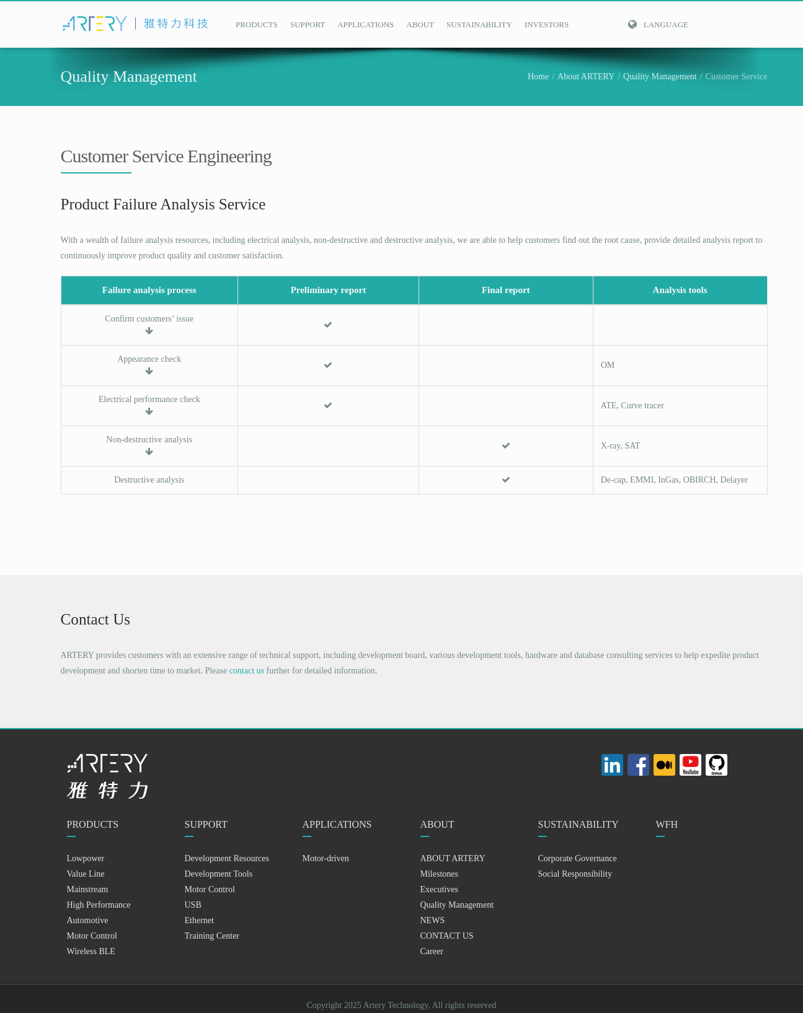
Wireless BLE (91, 951)
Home (538, 76)
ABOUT (420, 24)
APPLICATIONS (365, 24)
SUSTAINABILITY (479, 24)
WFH (667, 824)
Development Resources (227, 858)
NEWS (432, 920)
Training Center (212, 936)
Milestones (439, 874)
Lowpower (86, 858)
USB (193, 905)
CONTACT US (447, 936)
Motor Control (92, 936)
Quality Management (660, 76)
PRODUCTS (257, 24)
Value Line (86, 874)
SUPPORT (307, 24)
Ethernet (199, 920)
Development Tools (219, 874)
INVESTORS (547, 24)
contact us (246, 670)
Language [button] (658, 24)
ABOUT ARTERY (453, 858)
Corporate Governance (577, 858)
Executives (439, 889)
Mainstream (88, 889)
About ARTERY (585, 76)
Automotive (88, 920)
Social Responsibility (575, 874)
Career (431, 951)
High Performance (99, 905)
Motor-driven (326, 858)
